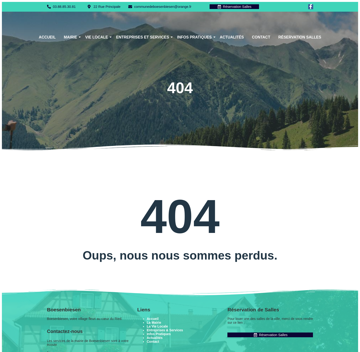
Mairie (71, 37)
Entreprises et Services (143, 37)
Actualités (232, 37)
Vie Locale (97, 37)
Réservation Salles (299, 37)
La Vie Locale (157, 326)
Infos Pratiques (195, 37)
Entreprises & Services (165, 330)
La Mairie (154, 323)
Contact (261, 37)
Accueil (47, 37)
